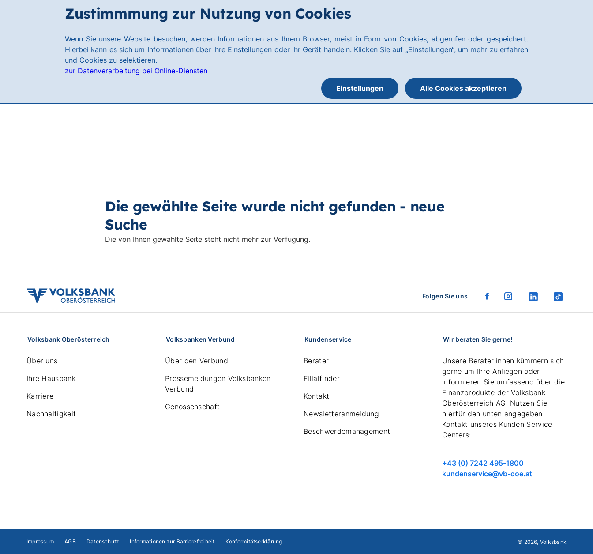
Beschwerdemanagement (347, 431)
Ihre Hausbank (50, 378)
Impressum (40, 541)
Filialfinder (322, 378)
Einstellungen (359, 88)
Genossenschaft (192, 406)
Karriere (40, 396)
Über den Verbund (196, 360)
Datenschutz (103, 541)
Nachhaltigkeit (51, 413)
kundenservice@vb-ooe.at (487, 473)
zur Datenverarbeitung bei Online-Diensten (136, 70)
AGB (70, 541)
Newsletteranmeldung (341, 413)
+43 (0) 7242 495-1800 (483, 463)
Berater (316, 360)
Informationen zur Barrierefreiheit (172, 541)
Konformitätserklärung (253, 541)
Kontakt (316, 396)
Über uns (42, 360)
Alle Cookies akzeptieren (463, 88)
